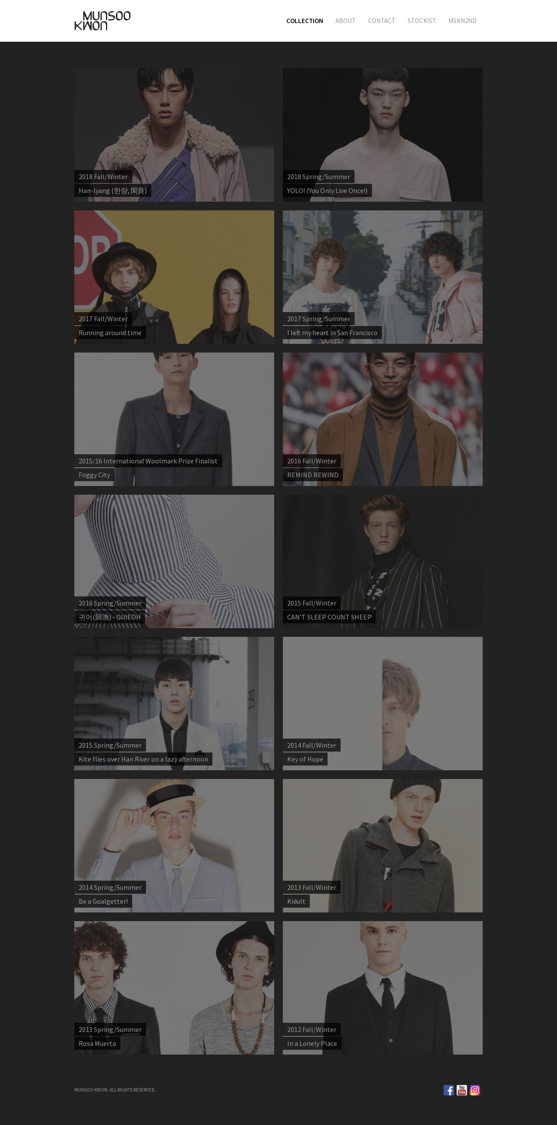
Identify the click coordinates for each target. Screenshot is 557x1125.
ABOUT (345, 21)
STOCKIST (422, 21)
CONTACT (381, 21)
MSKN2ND (462, 21)
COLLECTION (304, 21)
